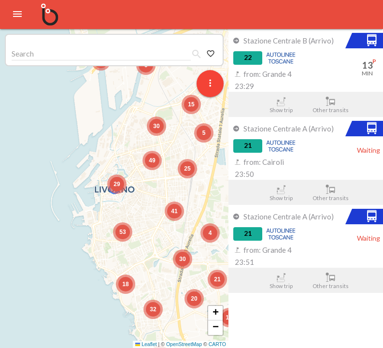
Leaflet (146, 344)
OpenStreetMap (184, 344)
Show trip (281, 105)
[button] (117, 184)
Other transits (331, 105)
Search (23, 53)
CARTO (217, 344)
